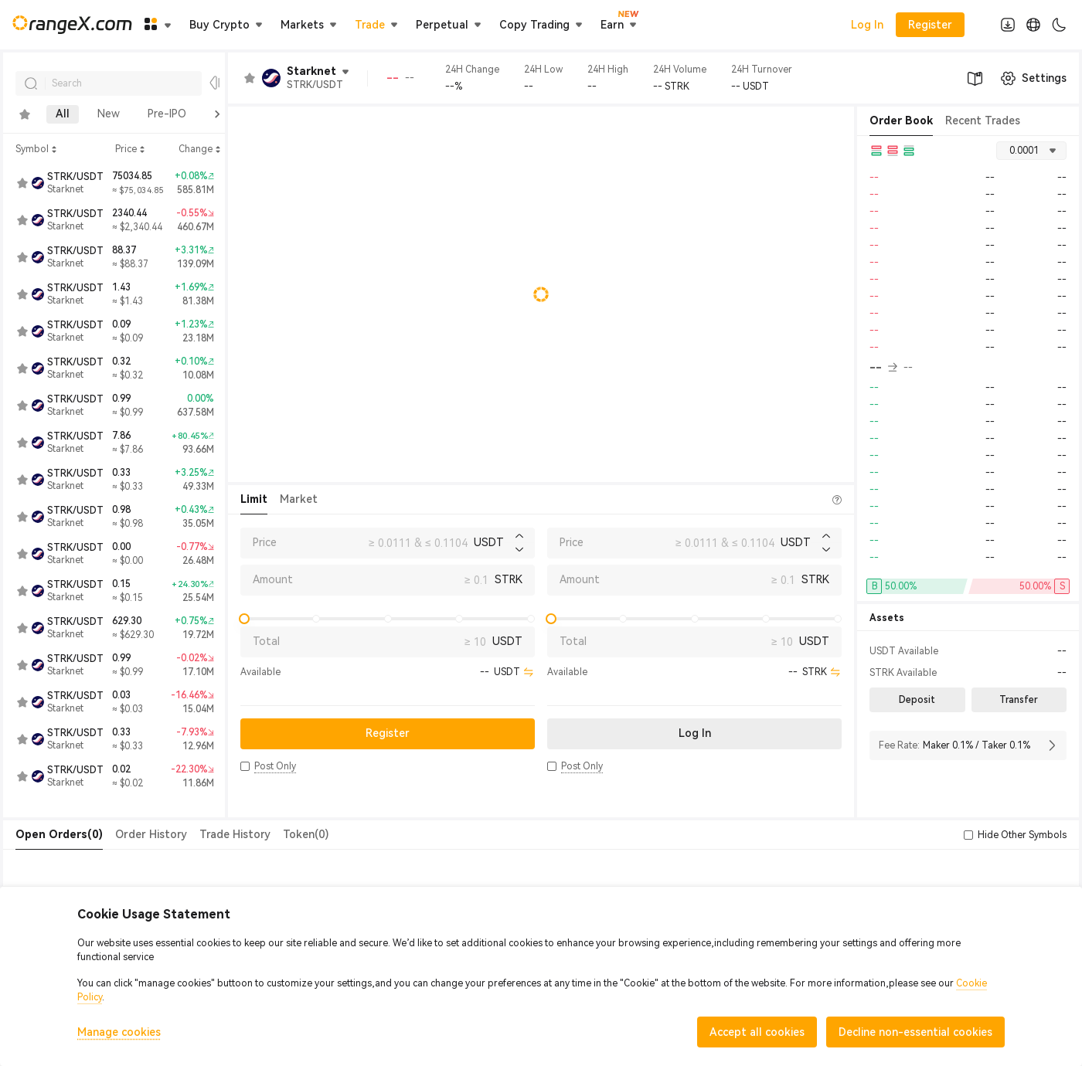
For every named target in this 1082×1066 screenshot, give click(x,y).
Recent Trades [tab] (982, 120)
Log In (867, 25)
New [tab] (108, 114)
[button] (245, 766)
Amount (273, 579)
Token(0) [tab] (305, 834)
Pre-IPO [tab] (167, 114)
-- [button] (883, 367)
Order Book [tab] (901, 120)
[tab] (24, 114)
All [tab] (62, 114)
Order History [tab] (151, 834)
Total (266, 641)
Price (265, 542)
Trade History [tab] (234, 834)
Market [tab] (299, 499)
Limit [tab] (253, 499)
